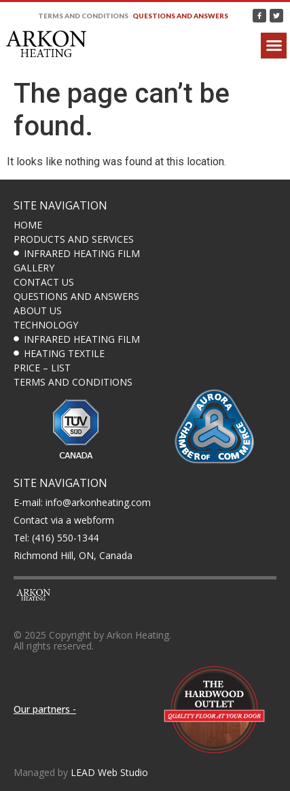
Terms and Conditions (83, 16)
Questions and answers (180, 16)
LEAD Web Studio (109, 772)
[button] (274, 45)
